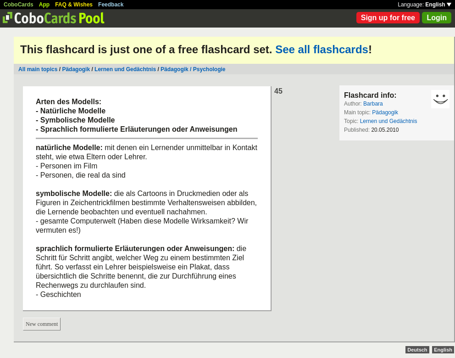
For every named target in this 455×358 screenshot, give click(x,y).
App (44, 4)
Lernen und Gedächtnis (125, 69)
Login (437, 18)
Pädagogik (76, 69)
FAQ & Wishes (74, 4)
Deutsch (417, 349)
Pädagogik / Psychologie (193, 69)
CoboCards (18, 4)
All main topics (37, 69)
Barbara (373, 104)
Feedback (110, 4)
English (438, 4)
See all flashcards (321, 49)
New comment (42, 324)
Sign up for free (388, 18)
